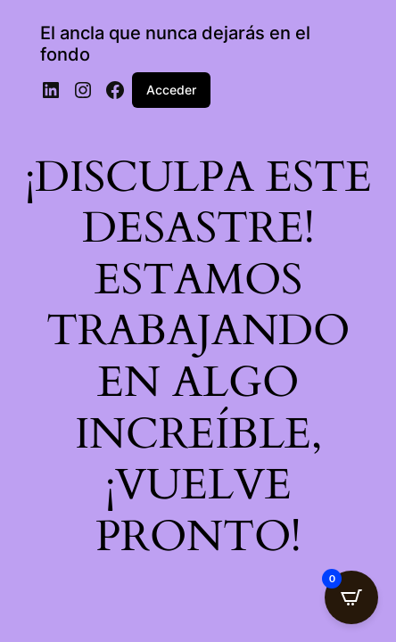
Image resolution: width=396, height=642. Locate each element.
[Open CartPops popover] (351, 597)
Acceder (171, 89)
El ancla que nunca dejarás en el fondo (175, 43)
